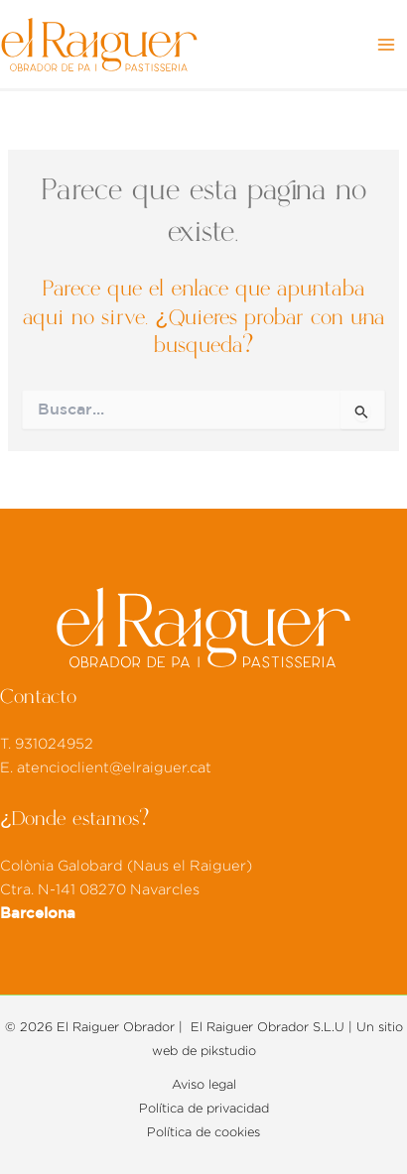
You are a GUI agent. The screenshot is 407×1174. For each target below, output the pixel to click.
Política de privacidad (204, 1108)
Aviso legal (204, 1085)
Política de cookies (203, 1132)
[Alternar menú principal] (386, 44)
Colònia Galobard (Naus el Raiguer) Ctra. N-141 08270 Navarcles (126, 889)
